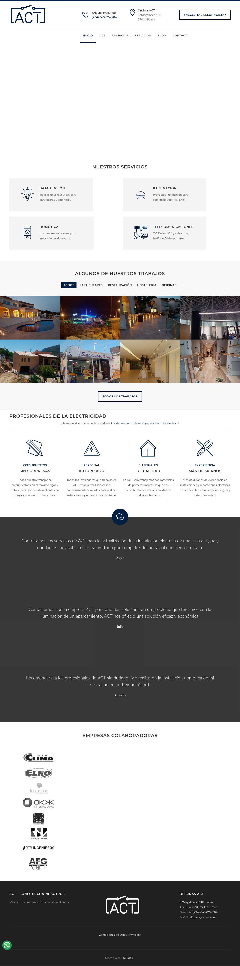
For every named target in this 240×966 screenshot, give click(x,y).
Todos (69, 285)
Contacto (181, 35)
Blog (162, 35)
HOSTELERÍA (147, 285)
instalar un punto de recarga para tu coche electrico (144, 423)
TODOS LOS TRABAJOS (120, 396)
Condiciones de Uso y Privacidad (120, 935)
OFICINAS (169, 285)
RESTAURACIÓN (120, 285)
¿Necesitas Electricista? (205, 15)
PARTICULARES (91, 285)
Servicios (143, 35)
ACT (102, 35)
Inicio (88, 35)
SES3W (128, 958)
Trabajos (120, 35)
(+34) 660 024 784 (104, 17)
